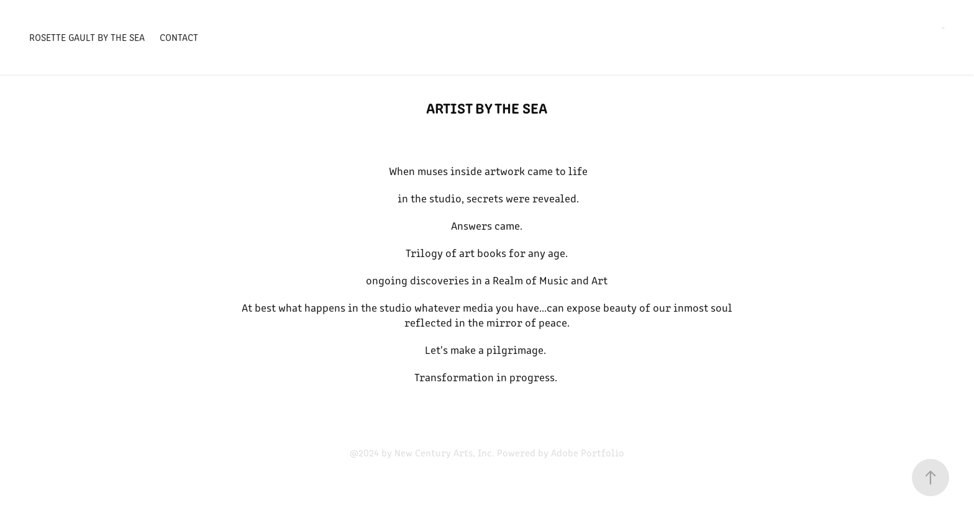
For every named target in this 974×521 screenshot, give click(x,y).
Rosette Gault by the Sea (87, 36)
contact (179, 36)
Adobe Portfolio (587, 452)
